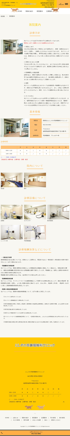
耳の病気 (53, 417)
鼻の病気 (62, 417)
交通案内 (49, 11)
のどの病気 (16, 420)
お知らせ (15, 417)
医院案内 (40, 11)
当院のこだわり (55, 420)
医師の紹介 (29, 11)
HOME (20, 11)
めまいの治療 (37, 420)
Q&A (45, 420)
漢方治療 (26, 420)
